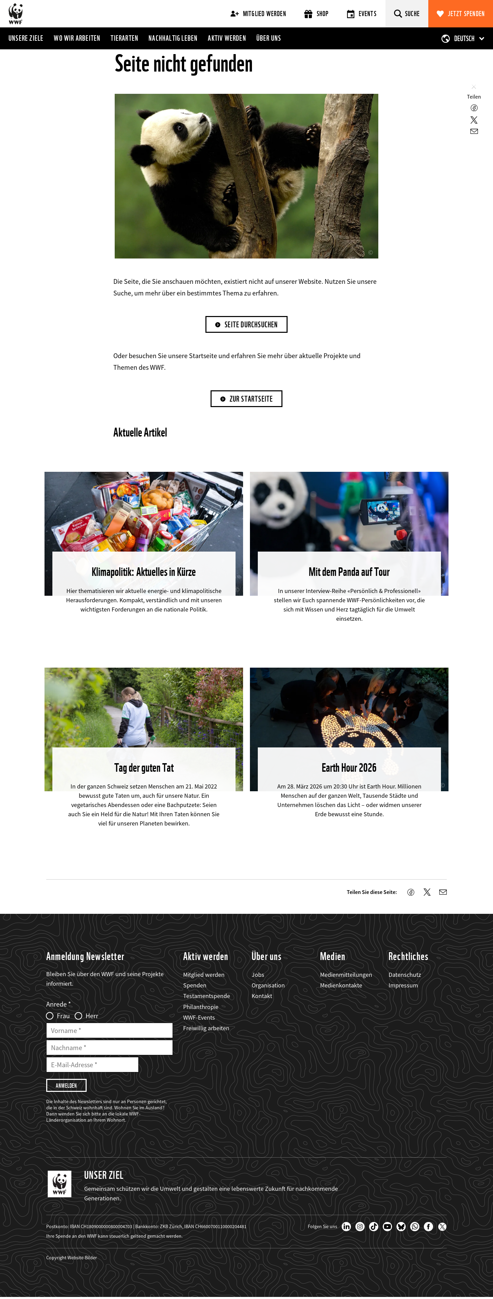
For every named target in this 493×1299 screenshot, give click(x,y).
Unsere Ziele (26, 38)
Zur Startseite (251, 399)
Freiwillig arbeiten (206, 1029)
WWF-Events (199, 1018)
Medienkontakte (341, 986)
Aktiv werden (227, 38)
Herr (92, 1016)
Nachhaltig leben (173, 38)
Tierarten (124, 38)
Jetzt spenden (466, 14)
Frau (63, 1016)
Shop (316, 14)
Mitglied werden (258, 14)
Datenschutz (405, 975)
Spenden (194, 986)
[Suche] (406, 13)
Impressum (403, 986)
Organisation (268, 986)
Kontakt (262, 997)
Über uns (268, 38)
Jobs (258, 975)
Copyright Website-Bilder (71, 1259)
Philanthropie (200, 1007)
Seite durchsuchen (251, 325)
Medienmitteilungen (346, 975)
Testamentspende (206, 997)
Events (362, 14)
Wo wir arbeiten (77, 38)
